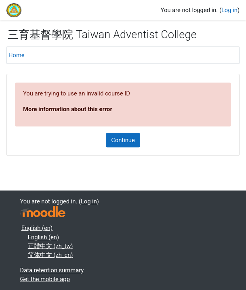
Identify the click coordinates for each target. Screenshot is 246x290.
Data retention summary (52, 270)
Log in (229, 10)
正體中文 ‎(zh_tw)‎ (50, 246)
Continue (123, 140)
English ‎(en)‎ (37, 228)
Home (16, 55)
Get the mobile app (45, 279)
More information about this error (67, 109)
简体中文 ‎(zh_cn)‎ (50, 255)
